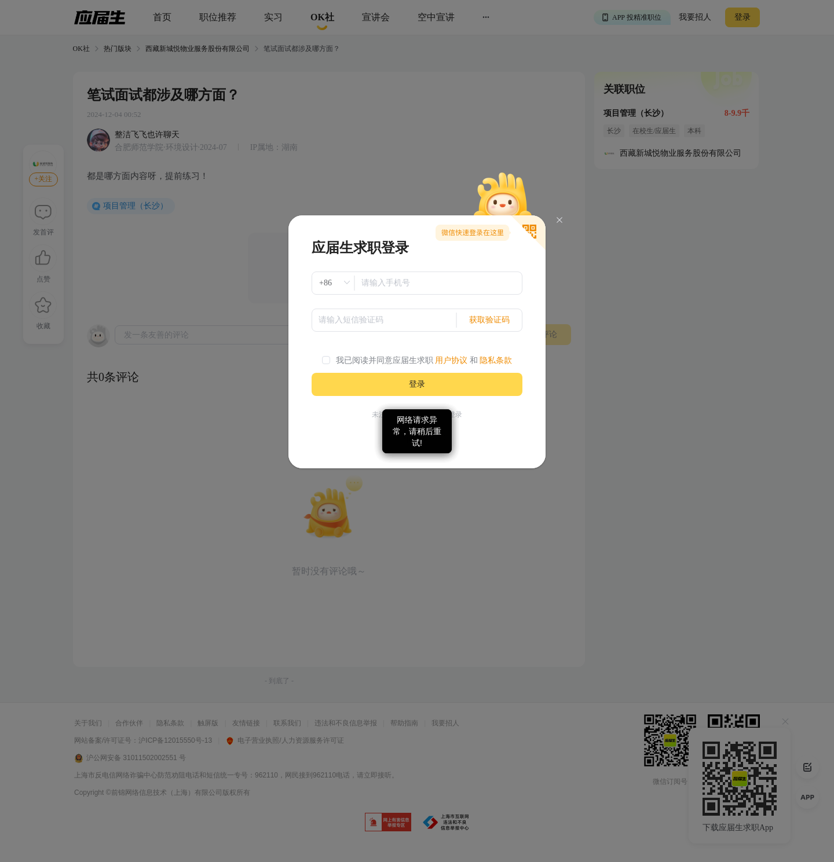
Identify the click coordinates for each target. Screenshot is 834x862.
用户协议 (451, 360)
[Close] (559, 220)
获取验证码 (489, 320)
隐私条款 (496, 360)
